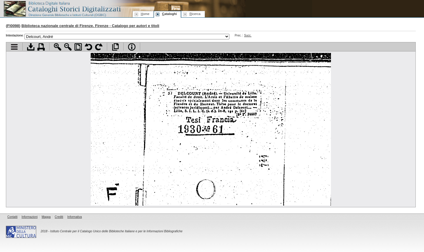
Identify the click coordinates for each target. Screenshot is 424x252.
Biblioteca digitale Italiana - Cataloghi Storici (62, 8)
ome (145, 14)
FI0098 (13, 26)
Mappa (46, 216)
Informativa (74, 216)
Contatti (12, 216)
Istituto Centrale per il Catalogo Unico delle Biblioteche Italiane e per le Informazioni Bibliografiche (116, 231)
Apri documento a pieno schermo (115, 47)
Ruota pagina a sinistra (88, 47)
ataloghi (169, 14)
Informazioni (29, 216)
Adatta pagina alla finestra (78, 47)
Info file (131, 47)
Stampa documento (41, 47)
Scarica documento (30, 47)
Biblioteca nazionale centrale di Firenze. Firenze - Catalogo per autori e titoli (90, 26)
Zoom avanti (57, 47)
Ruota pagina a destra (98, 47)
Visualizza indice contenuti (14, 47)
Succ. (247, 35)
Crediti (59, 216)
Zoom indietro (68, 47)
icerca (194, 14)
